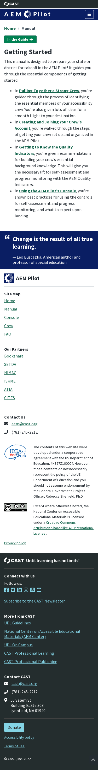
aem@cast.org (24, 423)
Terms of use (14, 746)
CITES (9, 397)
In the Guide (20, 39)
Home (10, 28)
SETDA (10, 364)
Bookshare (14, 356)
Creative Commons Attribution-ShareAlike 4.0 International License (63, 528)
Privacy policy (15, 543)
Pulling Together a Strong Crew (49, 90)
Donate (14, 727)
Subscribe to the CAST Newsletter (34, 601)
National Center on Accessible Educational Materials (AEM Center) (42, 634)
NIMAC (10, 372)
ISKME (10, 381)
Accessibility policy (19, 737)
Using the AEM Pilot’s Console (47, 190)
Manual (28, 28)
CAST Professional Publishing (30, 661)
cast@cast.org (24, 683)
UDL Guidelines (17, 622)
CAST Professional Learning (29, 653)
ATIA (8, 389)
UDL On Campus (18, 644)
